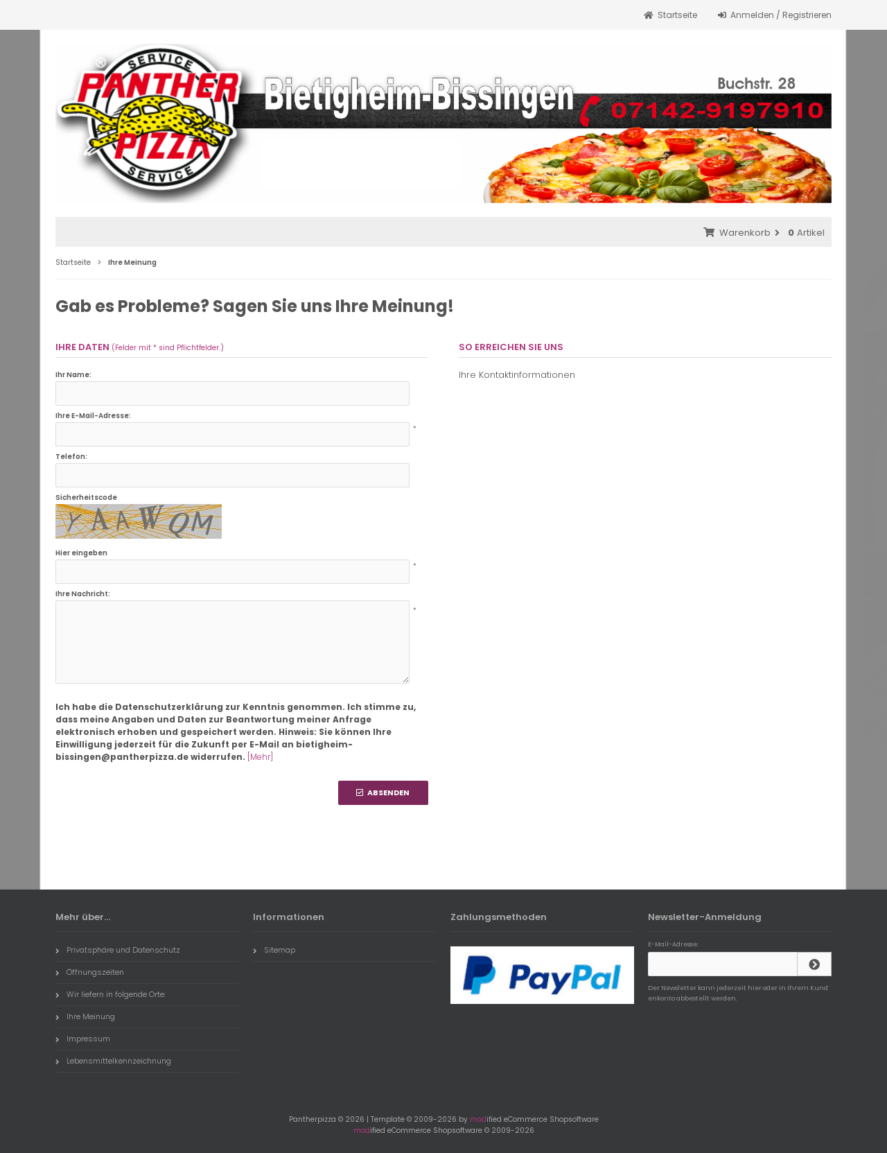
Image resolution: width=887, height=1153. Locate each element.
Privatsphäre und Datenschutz (117, 949)
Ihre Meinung (85, 1016)
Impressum (82, 1038)
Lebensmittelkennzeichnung (113, 1060)
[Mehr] (260, 757)
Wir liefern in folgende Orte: (110, 994)
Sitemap (274, 949)
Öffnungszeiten (89, 972)
